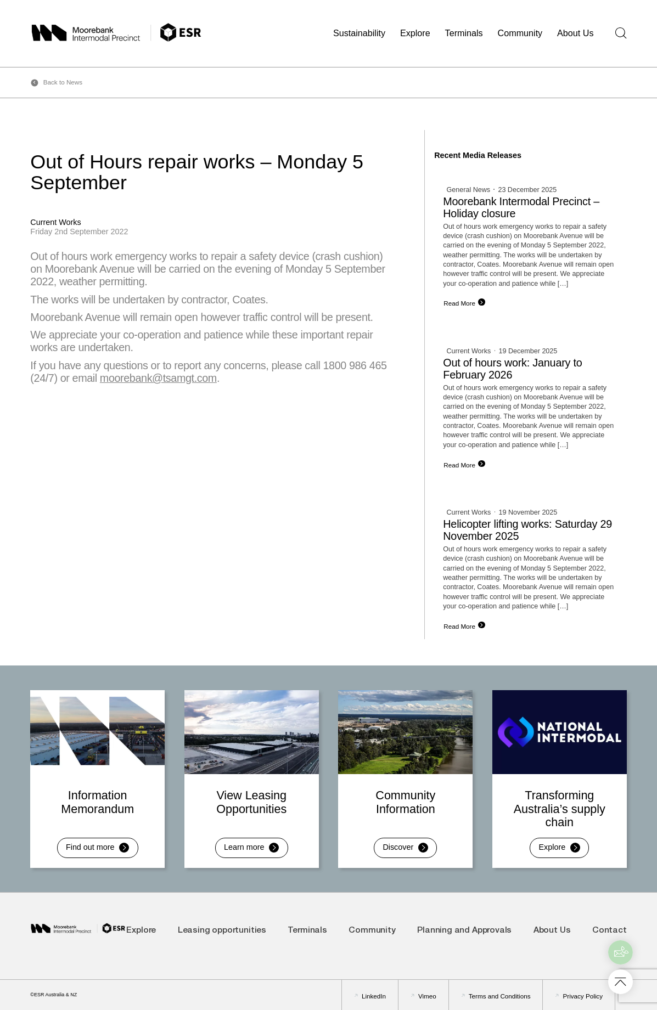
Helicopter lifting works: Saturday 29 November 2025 (527, 530)
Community (520, 33)
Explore (415, 33)
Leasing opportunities (222, 931)
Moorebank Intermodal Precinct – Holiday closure (521, 207)
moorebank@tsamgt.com (158, 378)
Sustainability (359, 33)
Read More (459, 303)
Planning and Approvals (464, 931)
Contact (609, 931)
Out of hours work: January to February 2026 (512, 369)
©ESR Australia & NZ (53, 994)
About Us (575, 33)
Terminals (464, 33)
